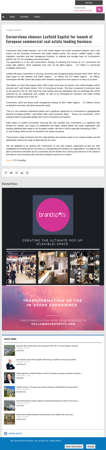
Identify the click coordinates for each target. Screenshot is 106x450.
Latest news (10, 338)
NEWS (12, 16)
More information (74, 446)
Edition (89, 2)
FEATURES (24, 16)
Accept (91, 446)
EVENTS (37, 16)
